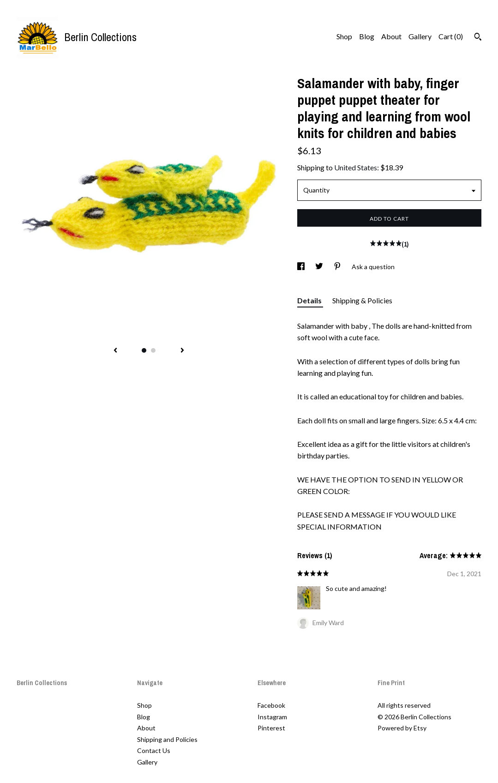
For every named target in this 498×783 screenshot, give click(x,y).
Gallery (420, 36)
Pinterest (271, 728)
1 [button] (144, 350)
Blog (366, 36)
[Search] (477, 38)
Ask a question (373, 267)
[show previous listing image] (115, 351)
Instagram (272, 717)
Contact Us (153, 750)
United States (355, 167)
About (391, 36)
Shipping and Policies (167, 739)
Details (310, 300)
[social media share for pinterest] (338, 267)
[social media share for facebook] (301, 267)
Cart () (450, 36)
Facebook (271, 705)
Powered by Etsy (402, 728)
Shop (344, 36)
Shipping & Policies (362, 300)
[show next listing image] (182, 351)
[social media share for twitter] (319, 267)
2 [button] (153, 350)
